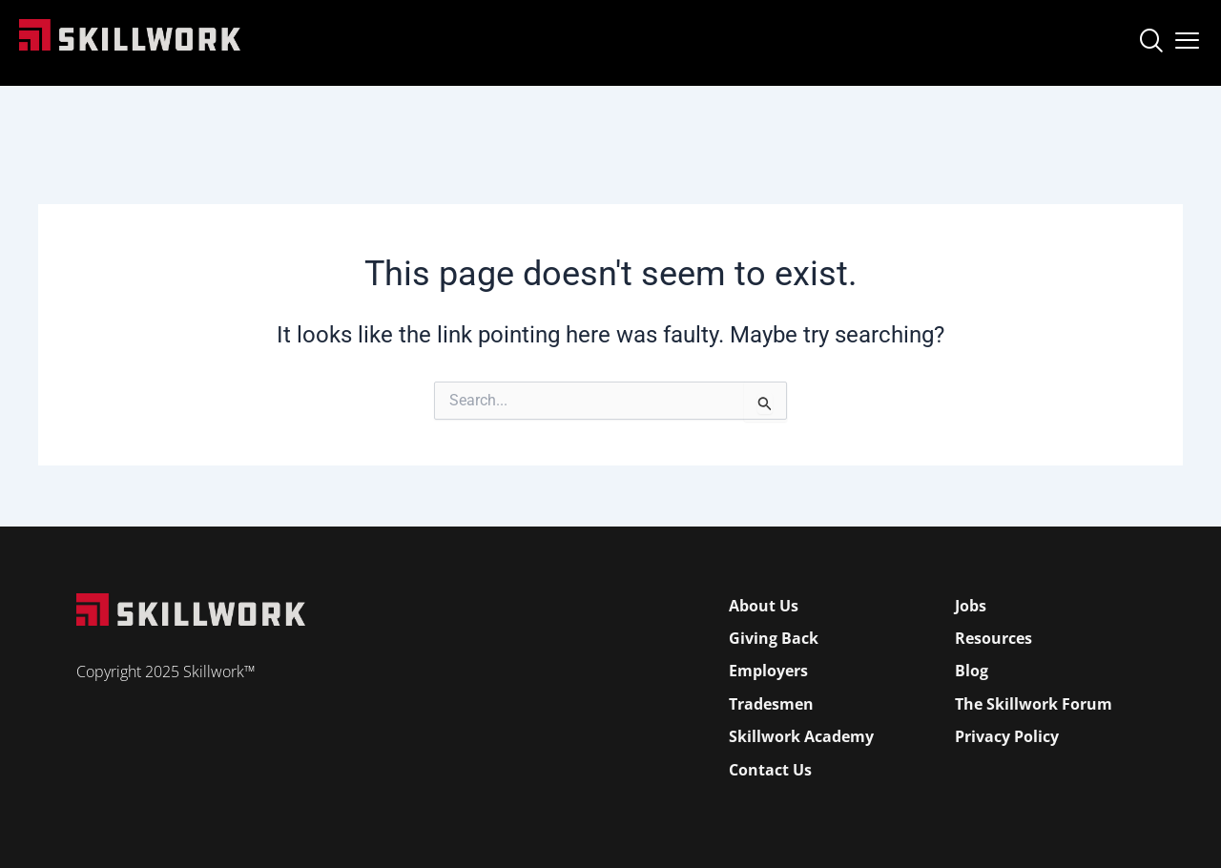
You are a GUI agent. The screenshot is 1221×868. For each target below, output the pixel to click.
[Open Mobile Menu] (1187, 36)
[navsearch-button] (1150, 43)
